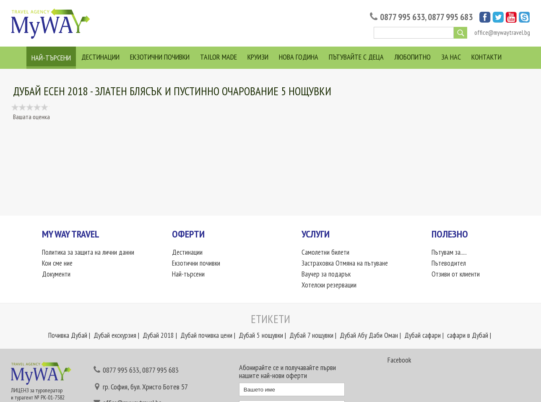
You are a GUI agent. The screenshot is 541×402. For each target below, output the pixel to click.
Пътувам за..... (449, 252)
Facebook (399, 360)
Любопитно (412, 57)
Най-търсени (51, 58)
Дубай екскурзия (115, 335)
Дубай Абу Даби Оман (369, 335)
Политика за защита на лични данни (88, 252)
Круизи (257, 57)
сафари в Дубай (467, 335)
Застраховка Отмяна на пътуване (345, 263)
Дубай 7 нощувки (311, 335)
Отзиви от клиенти (456, 274)
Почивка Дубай (67, 335)
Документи (56, 274)
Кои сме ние (57, 263)
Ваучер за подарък (326, 274)
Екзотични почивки (160, 57)
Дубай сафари (422, 335)
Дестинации (100, 57)
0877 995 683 (450, 17)
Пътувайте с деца (356, 57)
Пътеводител (449, 263)
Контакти (486, 57)
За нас (451, 57)
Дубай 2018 (158, 335)
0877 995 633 (402, 17)
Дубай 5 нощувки (261, 335)
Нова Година (298, 57)
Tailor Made (218, 57)
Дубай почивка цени (206, 335)
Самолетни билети (325, 252)
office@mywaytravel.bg (502, 33)
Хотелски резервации (329, 285)
